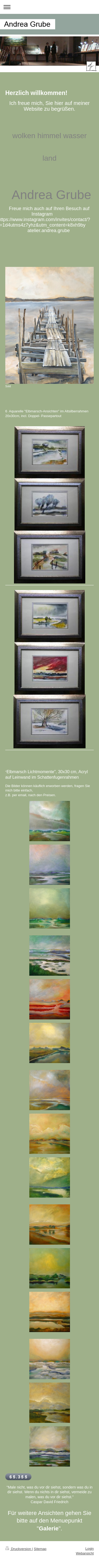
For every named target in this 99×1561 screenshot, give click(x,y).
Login (89, 1549)
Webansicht (85, 1553)
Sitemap (40, 1549)
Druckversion (18, 1549)
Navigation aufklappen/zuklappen (49, 7)
